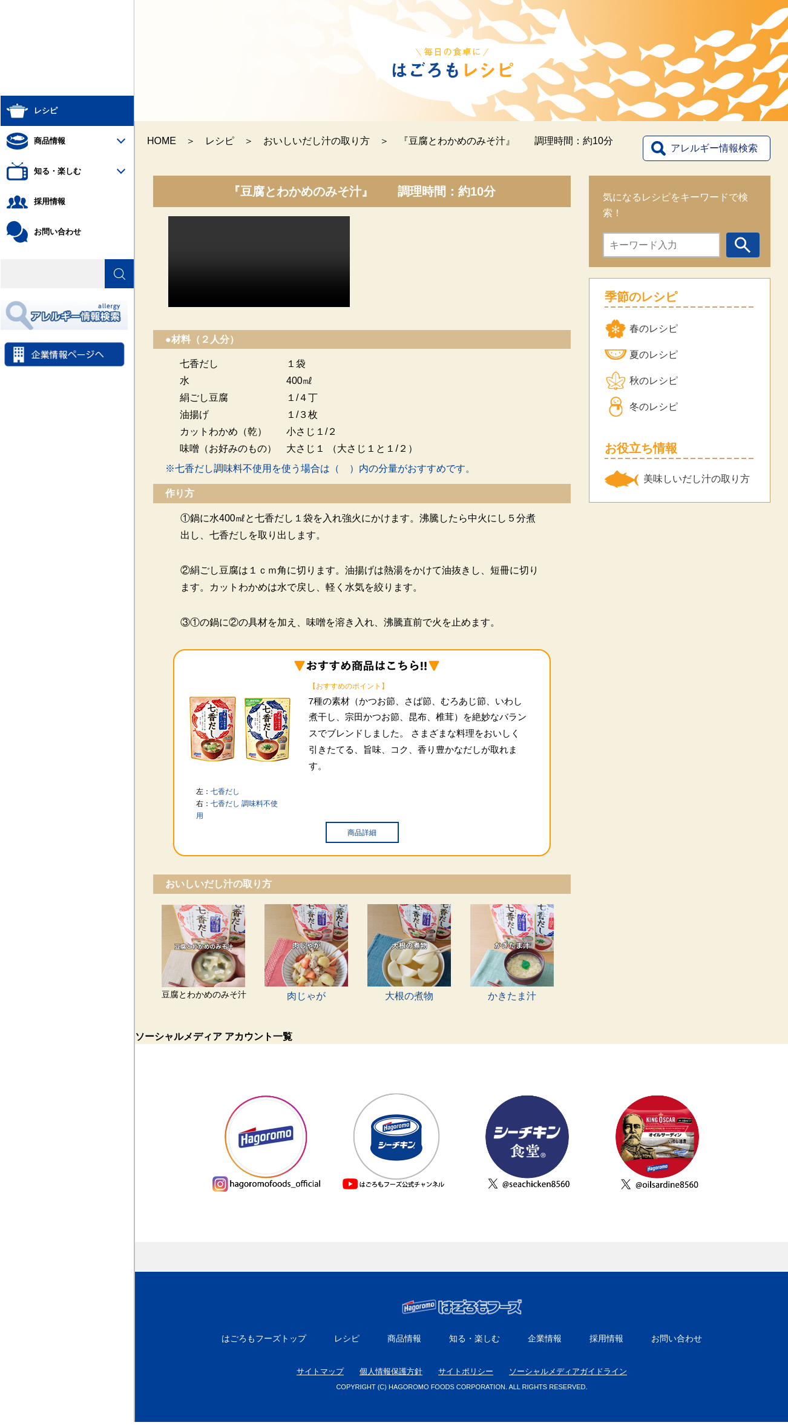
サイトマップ (320, 1377)
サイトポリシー (465, 1377)
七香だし (225, 791)
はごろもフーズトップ (264, 1344)
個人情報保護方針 (391, 1377)
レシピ (219, 141)
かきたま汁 (512, 996)
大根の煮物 (409, 996)
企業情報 (545, 1344)
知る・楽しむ (474, 1344)
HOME (161, 141)
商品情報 (404, 1344)
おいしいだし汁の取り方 (316, 141)
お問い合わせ (676, 1344)
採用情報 (606, 1344)
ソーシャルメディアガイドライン (568, 1377)
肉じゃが (306, 996)
